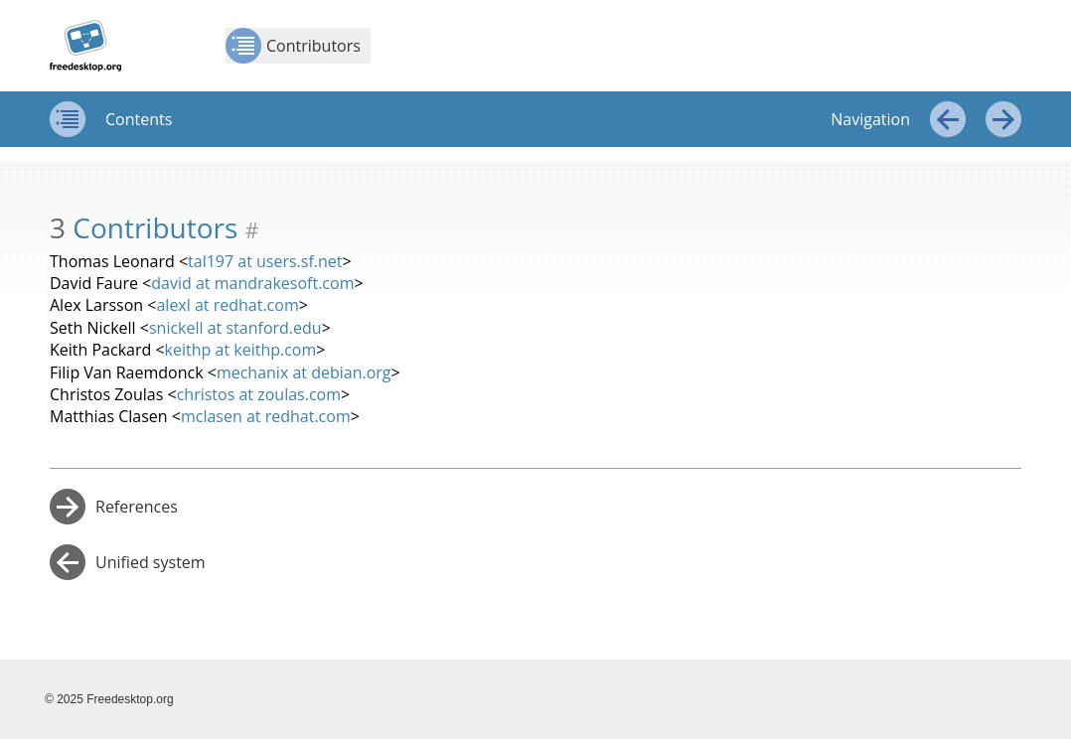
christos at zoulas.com (259, 394)
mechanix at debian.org (304, 372)
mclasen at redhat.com (266, 416)
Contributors (293, 46)
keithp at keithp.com (241, 350)
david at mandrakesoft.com (252, 283)
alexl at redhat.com (227, 305)
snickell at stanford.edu (235, 328)
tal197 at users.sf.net (265, 261)
